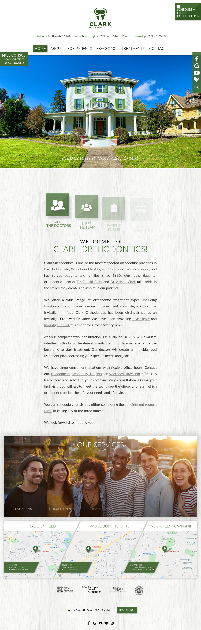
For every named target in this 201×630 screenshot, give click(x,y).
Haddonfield (43, 36)
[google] (196, 65)
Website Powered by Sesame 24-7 (82, 610)
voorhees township (171, 526)
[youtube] (196, 72)
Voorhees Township (134, 36)
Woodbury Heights (86, 36)
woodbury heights (110, 526)
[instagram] (196, 86)
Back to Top (126, 610)
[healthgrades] (196, 79)
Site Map (106, 610)
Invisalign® (141, 318)
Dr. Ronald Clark (89, 281)
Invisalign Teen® (57, 325)
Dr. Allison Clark (123, 281)
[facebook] (196, 58)
